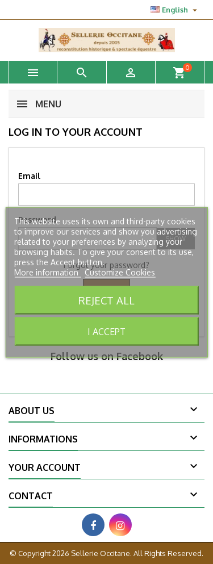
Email (29, 176)
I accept (106, 331)
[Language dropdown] (175, 9)
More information (47, 272)
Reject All (106, 299)
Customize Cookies (120, 272)
